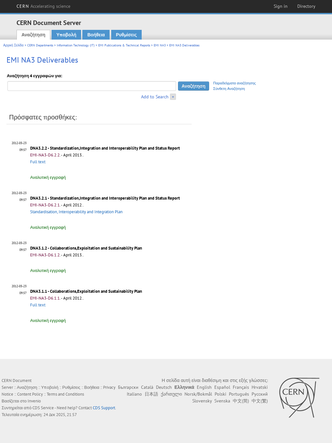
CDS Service (43, 408)
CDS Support (104, 408)
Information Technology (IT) (76, 45)
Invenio (34, 401)
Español (222, 387)
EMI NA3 (160, 45)
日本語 (151, 394)
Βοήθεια (96, 35)
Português (239, 394)
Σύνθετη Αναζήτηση (229, 88)
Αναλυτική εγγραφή (48, 177)
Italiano (134, 394)
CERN (43, 6)
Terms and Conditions (65, 394)
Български (128, 387)
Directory (306, 6)
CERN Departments (40, 45)
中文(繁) (260, 401)
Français (241, 387)
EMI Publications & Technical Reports (124, 45)
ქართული (171, 394)
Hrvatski (260, 387)
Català (147, 387)
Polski (220, 394)
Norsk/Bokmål (198, 394)
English (204, 387)
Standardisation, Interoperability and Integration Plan (76, 212)
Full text (37, 162)
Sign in (281, 6)
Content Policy (30, 394)
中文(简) (241, 401)
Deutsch (164, 387)
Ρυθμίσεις (126, 35)
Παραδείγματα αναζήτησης (234, 83)
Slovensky (202, 401)
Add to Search (155, 97)
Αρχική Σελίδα (13, 45)
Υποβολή (66, 35)
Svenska (222, 401)
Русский (260, 394)
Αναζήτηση (33, 35)
